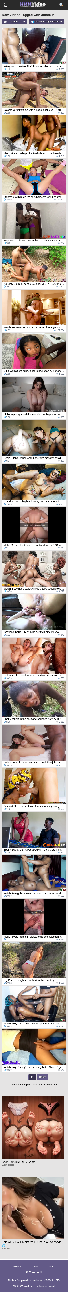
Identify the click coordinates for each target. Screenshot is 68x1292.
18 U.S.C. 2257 (34, 1271)
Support (18, 1266)
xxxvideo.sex (30, 1286)
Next (42, 1077)
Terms (35, 1266)
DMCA (50, 1266)
